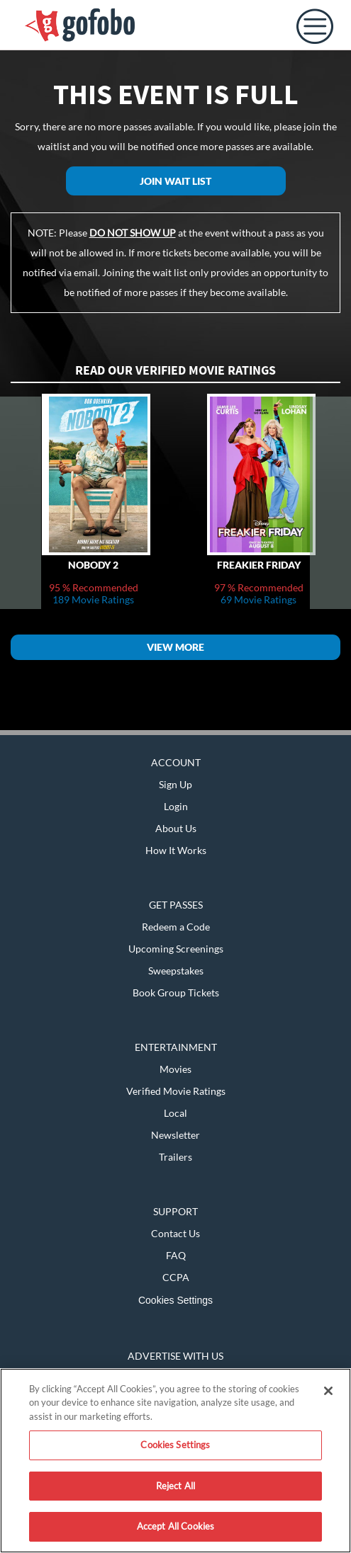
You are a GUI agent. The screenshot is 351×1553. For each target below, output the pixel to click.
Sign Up (175, 784)
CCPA (175, 1277)
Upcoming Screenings (175, 949)
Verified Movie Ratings (175, 1091)
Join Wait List (175, 181)
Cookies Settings (175, 1300)
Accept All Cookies (175, 1526)
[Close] (328, 1390)
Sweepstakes (176, 971)
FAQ (176, 1255)
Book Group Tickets (176, 992)
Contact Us (175, 1233)
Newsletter (175, 1135)
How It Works (175, 850)
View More (175, 647)
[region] (175, 1460)
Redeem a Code (176, 927)
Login (176, 806)
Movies (175, 1069)
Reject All (175, 1485)
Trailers (175, 1157)
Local (175, 1113)
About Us (175, 828)
